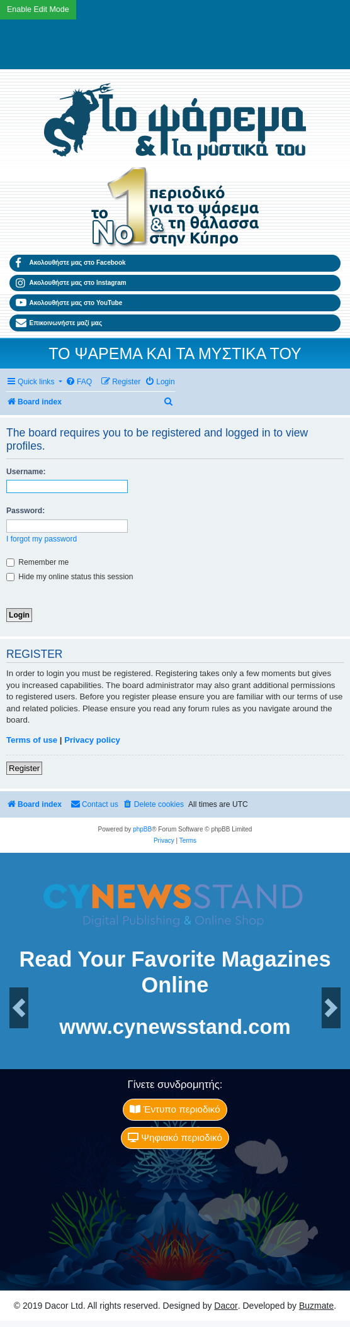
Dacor (225, 1306)
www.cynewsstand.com (174, 1027)
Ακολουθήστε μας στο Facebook (71, 263)
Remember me (37, 562)
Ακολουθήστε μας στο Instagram (71, 283)
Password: (25, 510)
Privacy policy (92, 740)
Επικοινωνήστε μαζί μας (59, 323)
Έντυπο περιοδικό (175, 1109)
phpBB (142, 829)
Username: (26, 471)
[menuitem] (78, 382)
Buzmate (316, 1306)
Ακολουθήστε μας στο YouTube (69, 302)
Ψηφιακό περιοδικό (175, 1137)
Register (24, 768)
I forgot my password (41, 539)
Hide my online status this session (69, 576)
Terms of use (31, 740)
